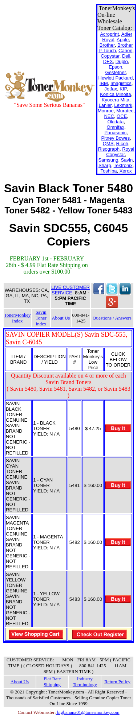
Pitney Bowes (115, 138)
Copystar (110, 56)
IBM (104, 83)
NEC (109, 116)
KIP (123, 89)
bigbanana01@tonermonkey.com (88, 712)
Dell (126, 56)
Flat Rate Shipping (52, 681)
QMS (108, 143)
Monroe (106, 110)
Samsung (108, 160)
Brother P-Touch (115, 47)
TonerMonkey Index (17, 318)
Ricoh (122, 143)
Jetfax (110, 89)
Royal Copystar (120, 151)
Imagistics (121, 83)
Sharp (104, 165)
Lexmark (123, 105)
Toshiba (109, 171)
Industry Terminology (85, 681)
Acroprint (109, 34)
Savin (127, 160)
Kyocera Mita (115, 100)
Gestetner (115, 72)
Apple (123, 39)
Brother (107, 45)
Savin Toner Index (41, 317)
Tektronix (123, 165)
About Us (61, 318)
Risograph (109, 149)
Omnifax (115, 127)
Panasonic (115, 132)
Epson (115, 67)
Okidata (115, 121)
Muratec (124, 110)
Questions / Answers (112, 318)
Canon (125, 50)
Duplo (122, 61)
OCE (122, 116)
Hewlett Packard (115, 78)
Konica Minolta (115, 94)
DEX (108, 61)
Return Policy (117, 681)
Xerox (126, 171)
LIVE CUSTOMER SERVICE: (70, 290)
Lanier (105, 105)
